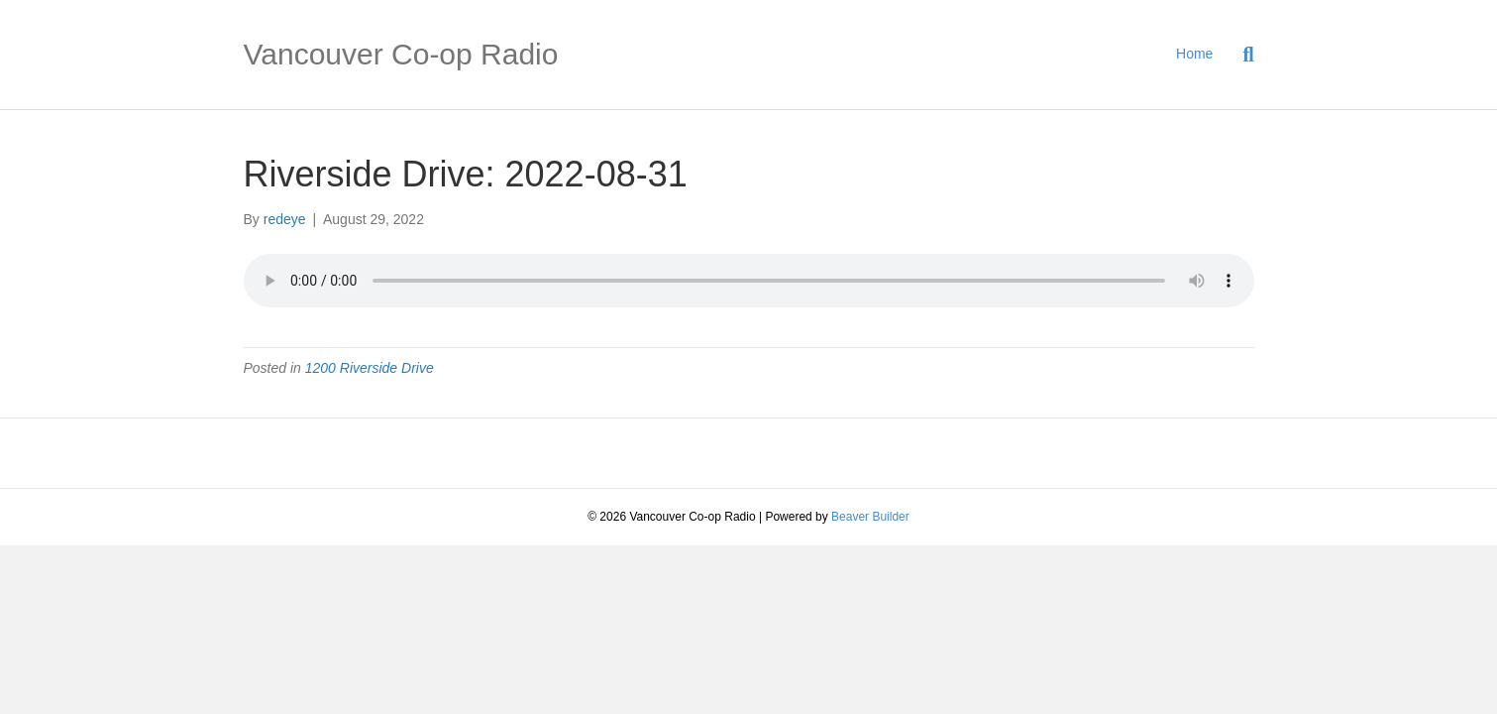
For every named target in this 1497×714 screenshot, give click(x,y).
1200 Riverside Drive (369, 368)
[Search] (1240, 54)
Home (1194, 53)
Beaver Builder (870, 517)
